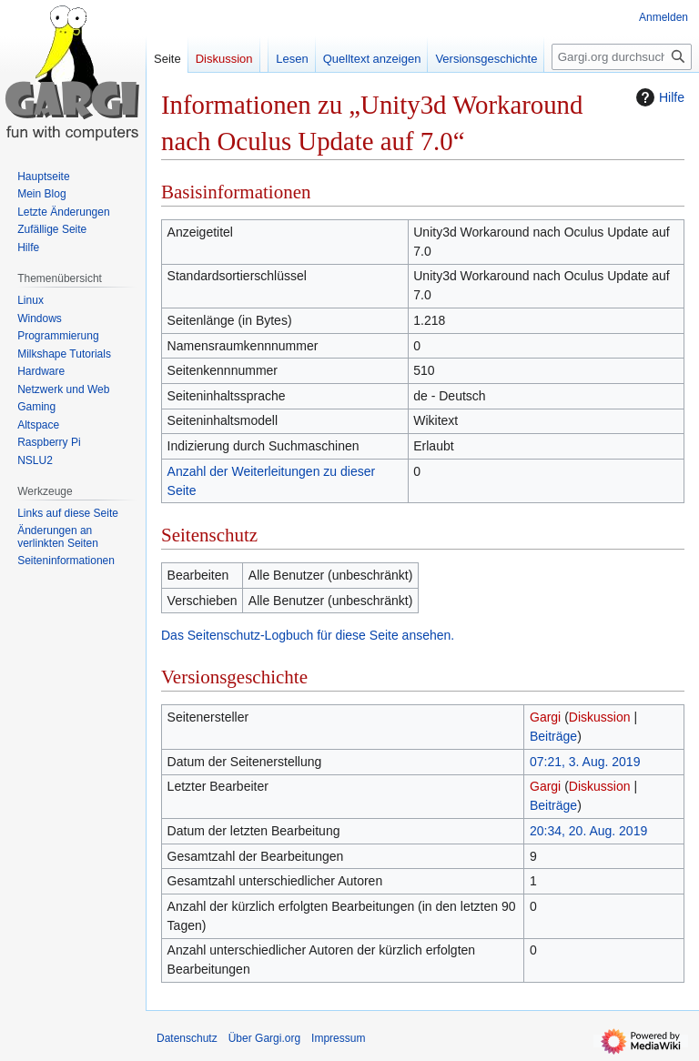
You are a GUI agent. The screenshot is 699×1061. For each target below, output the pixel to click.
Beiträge (553, 736)
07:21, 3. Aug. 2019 (585, 761)
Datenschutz (187, 1038)
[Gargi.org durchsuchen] (622, 57)
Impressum (338, 1038)
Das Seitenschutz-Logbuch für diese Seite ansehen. (307, 635)
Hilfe (658, 97)
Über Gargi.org (264, 1038)
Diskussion (600, 717)
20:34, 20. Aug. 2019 (588, 831)
